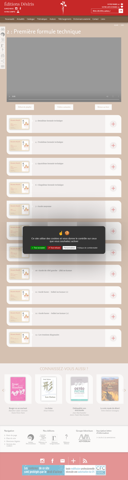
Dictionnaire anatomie (79, 19)
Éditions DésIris (19, 4)
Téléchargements (62, 19)
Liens (100, 19)
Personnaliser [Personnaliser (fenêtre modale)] (69, 248)
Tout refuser (54, 248)
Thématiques (41, 19)
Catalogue (30, 19)
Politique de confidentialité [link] (87, 248)
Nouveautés (9, 19)
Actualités (20, 19)
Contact (93, 19)
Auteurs (51, 19)
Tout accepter (38, 248)
